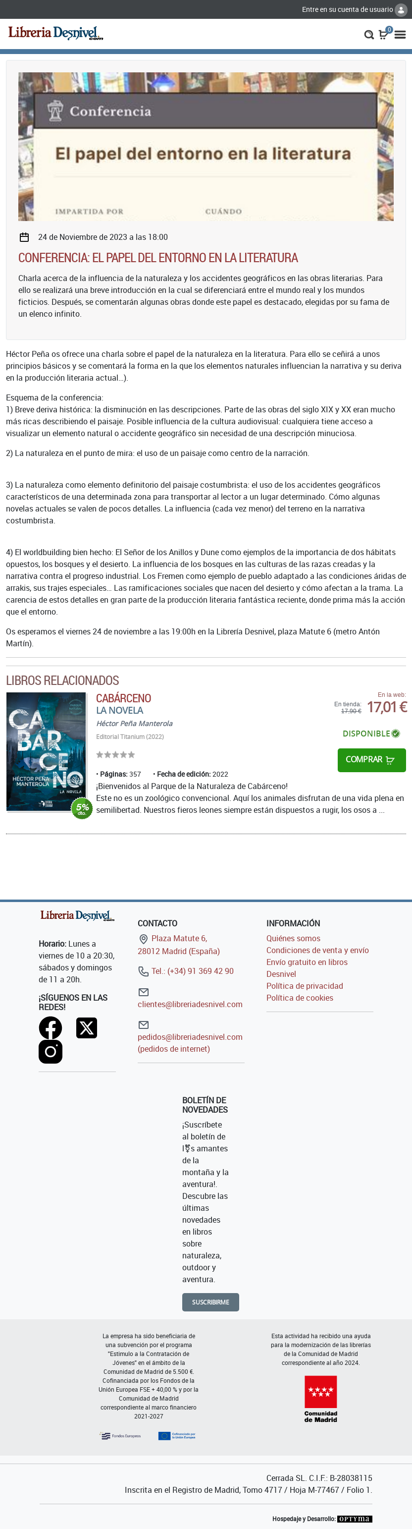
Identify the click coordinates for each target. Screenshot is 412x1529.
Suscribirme (210, 1302)
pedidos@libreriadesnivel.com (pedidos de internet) (190, 1036)
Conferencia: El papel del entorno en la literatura (158, 257)
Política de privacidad (304, 985)
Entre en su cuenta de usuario (355, 9)
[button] (369, 33)
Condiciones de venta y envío (317, 950)
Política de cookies (299, 997)
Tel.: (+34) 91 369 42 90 (186, 970)
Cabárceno (123, 698)
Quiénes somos (293, 938)
